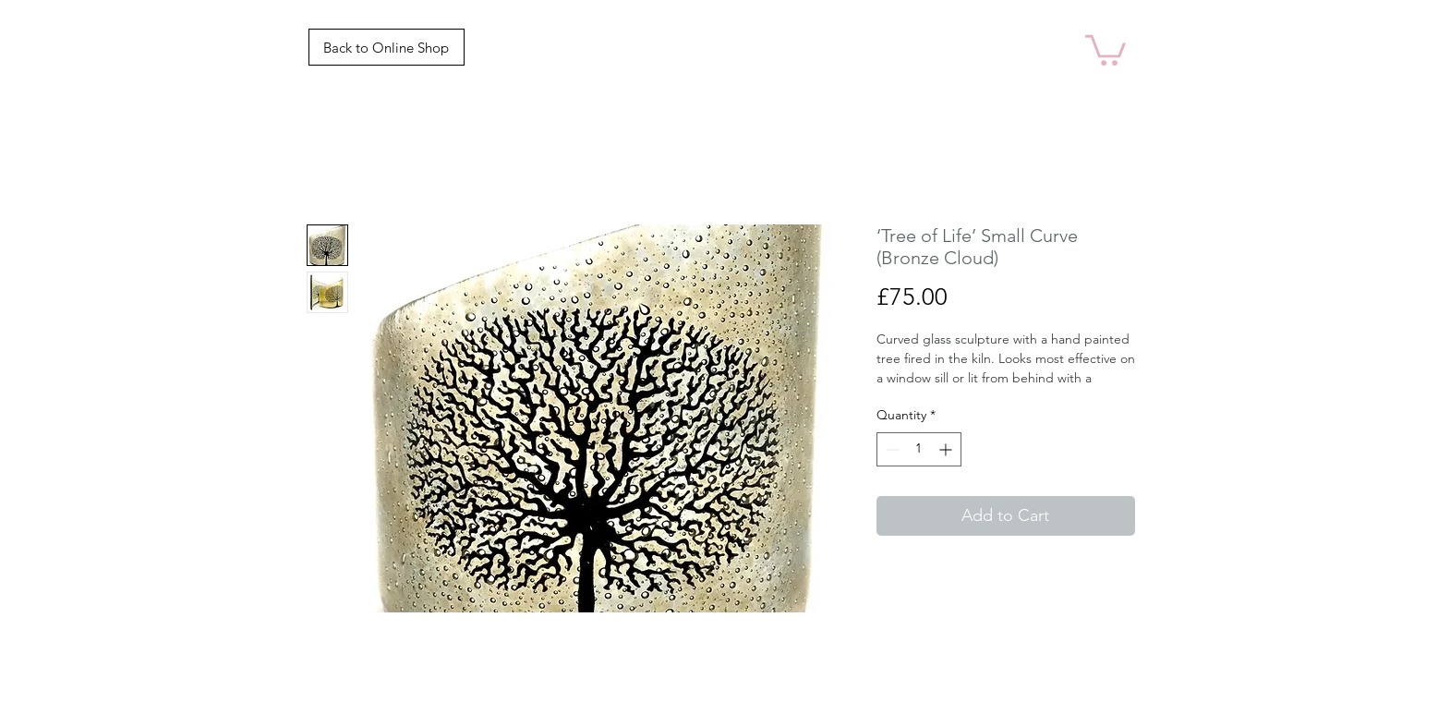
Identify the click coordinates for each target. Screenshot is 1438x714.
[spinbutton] (919, 449)
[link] (1105, 48)
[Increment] (947, 449)
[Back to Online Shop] (386, 47)
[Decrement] (890, 449)
